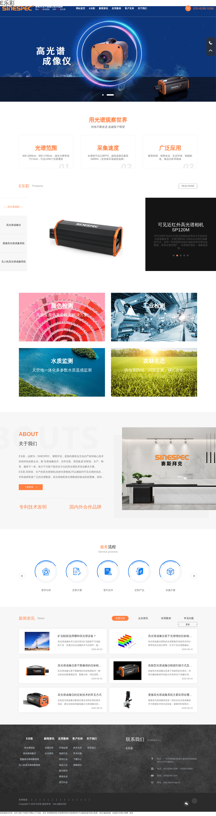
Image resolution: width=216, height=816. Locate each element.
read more (187, 186)
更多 (188, 624)
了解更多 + (31, 487)
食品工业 (64, 766)
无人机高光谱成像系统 (29, 766)
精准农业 (64, 777)
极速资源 (85, 815)
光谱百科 (49, 748)
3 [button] (181, 256)
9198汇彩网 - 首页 (125, 815)
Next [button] (194, 575)
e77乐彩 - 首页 (40, 815)
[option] (108, 54)
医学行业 (64, 760)
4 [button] (184, 256)
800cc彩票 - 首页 (96, 815)
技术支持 (79, 748)
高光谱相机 (29, 748)
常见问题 (79, 754)
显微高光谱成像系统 (29, 760)
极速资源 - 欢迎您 (110, 815)
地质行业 (64, 754)
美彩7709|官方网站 (26, 815)
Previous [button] (22, 575)
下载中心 (79, 760)
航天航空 (64, 772)
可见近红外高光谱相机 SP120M (181, 227)
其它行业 (64, 783)
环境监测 (64, 748)
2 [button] (177, 256)
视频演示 (79, 766)
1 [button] (174, 256)
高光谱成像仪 (29, 754)
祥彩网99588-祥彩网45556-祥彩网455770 (64, 815)
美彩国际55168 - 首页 (9, 815)
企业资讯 (49, 754)
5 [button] (188, 256)
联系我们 (94, 748)
